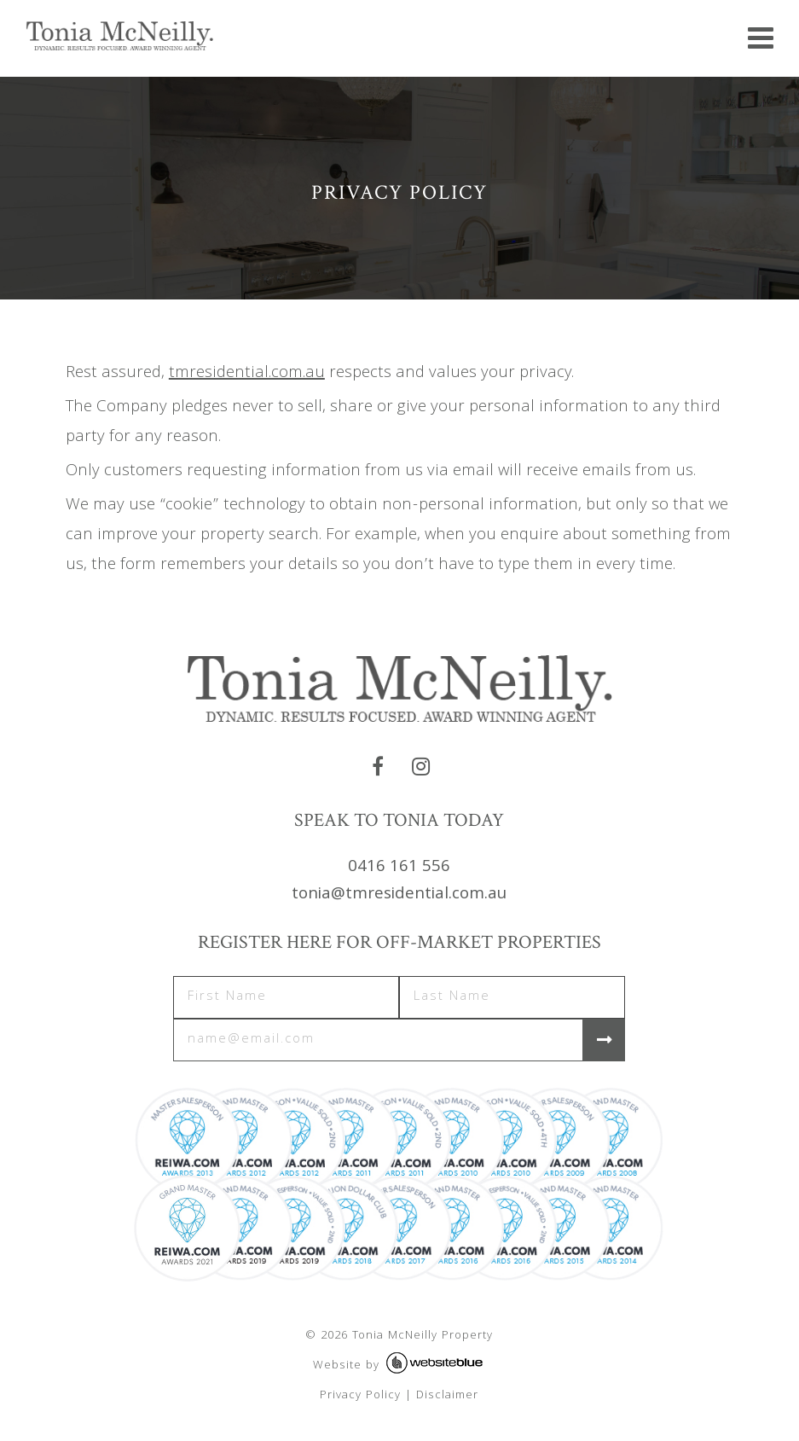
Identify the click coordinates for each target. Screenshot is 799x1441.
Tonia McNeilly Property (422, 1336)
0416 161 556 (399, 867)
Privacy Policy (360, 1395)
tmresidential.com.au (247, 373)
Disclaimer (447, 1395)
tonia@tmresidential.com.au (399, 895)
